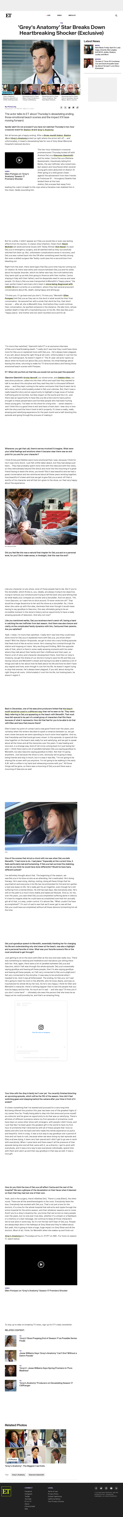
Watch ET (72, 15)
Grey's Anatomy (45, 129)
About (27, 1504)
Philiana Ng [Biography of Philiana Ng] (11, 107)
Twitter (27, 1496)
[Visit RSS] (116, 1489)
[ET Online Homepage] (9, 15)
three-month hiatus (53, 135)
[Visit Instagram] (106, 1489)
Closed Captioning (55, 1496)
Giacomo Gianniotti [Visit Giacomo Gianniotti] (36, 1475)
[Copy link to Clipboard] (77, 108)
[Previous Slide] (2, 89)
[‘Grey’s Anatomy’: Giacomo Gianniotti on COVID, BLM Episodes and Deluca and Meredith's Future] (11, 93)
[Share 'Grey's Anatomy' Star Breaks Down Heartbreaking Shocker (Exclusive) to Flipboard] (73, 108)
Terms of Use (53, 1491)
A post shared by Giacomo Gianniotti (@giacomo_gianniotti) (41, 1057)
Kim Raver (61, 246)
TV (61, 23)
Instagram (28, 1494)
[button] (19, 160)
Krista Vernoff (30, 377)
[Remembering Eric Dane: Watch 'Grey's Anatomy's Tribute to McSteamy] (31, 93)
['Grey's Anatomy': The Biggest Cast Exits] (41, 1446)
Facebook (28, 1491)
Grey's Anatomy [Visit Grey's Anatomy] (18, 1475)
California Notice (54, 1499)
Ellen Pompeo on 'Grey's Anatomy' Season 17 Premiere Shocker (17, 176)
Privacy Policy (53, 1494)
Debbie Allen (64, 377)
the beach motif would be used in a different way (39, 710)
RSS (26, 1509)
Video (59, 15)
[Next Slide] (80, 89)
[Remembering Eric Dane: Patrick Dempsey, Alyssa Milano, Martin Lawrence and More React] (70, 93)
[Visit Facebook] (96, 1489)
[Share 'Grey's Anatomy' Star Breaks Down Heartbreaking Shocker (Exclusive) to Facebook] (61, 108)
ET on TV (28, 1501)
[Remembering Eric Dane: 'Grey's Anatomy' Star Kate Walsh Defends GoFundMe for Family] (50, 93)
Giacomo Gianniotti (63, 155)
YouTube (28, 1499)
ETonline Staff (30, 1506)
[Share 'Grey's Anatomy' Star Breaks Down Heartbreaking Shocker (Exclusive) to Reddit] (69, 108)
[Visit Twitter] (101, 1489)
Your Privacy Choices (56, 1501)
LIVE (48, 15)
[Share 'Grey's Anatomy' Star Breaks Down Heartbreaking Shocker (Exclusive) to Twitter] (65, 108)
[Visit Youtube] (111, 1489)
